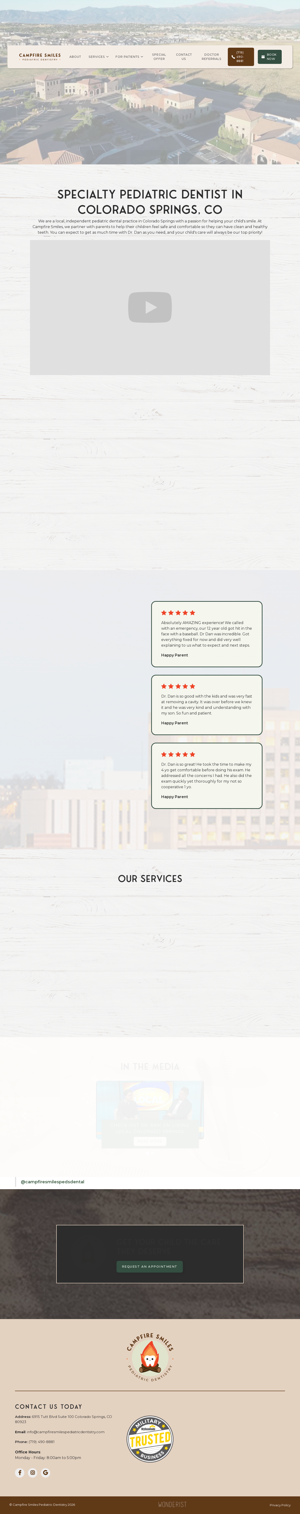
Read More (150, 1141)
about (75, 56)
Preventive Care (57, 983)
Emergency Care (242, 1005)
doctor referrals (211, 57)
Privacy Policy (280, 1505)
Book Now (113, 145)
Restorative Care (149, 988)
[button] (98, 57)
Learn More (47, 543)
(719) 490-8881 (153, 145)
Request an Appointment (149, 1266)
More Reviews (58, 639)
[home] (40, 57)
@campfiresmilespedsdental (52, 1181)
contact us (184, 57)
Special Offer (159, 57)
